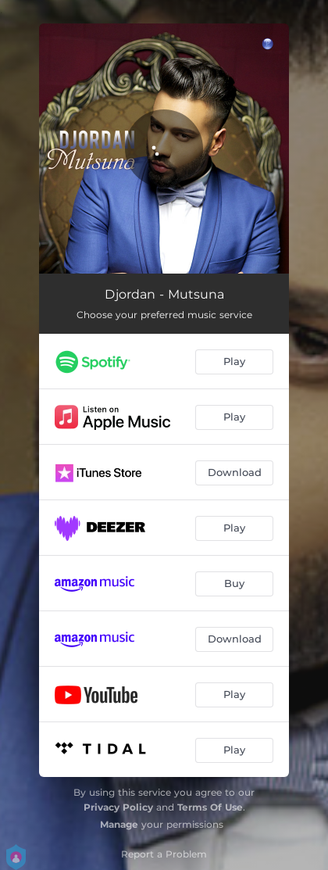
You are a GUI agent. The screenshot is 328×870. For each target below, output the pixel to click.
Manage (119, 824)
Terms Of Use (210, 807)
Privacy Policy (118, 807)
